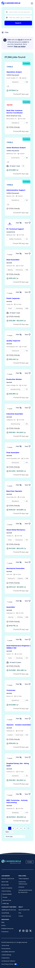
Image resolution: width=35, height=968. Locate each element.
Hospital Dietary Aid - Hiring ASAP (18, 773)
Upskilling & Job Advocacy (8, 909)
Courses (5, 897)
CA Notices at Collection (8, 961)
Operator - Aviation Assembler (18, 733)
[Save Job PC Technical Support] (28, 231)
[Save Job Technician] (28, 693)
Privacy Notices (5, 948)
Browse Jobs (5, 885)
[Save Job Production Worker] (28, 382)
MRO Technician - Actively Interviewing (18, 810)
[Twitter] (30, 931)
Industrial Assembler (18, 423)
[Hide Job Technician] (19, 693)
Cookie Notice (5, 958)
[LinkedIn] (27, 931)
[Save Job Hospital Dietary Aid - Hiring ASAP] (28, 766)
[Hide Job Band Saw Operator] (19, 493)
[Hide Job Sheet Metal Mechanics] (19, 532)
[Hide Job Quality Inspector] (19, 343)
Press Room (4, 931)
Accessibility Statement (8, 951)
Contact (29, 862)
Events (3, 925)
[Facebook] (19, 931)
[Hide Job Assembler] (19, 609)
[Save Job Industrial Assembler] (28, 416)
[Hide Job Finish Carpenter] (19, 301)
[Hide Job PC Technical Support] (19, 231)
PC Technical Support (18, 238)
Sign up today (19, 46)
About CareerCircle (23, 909)
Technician (18, 699)
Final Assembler (18, 461)
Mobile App (6, 903)
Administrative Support (17, 197)
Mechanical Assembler (18, 577)
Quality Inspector (18, 349)
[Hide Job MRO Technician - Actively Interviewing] (19, 803)
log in (20, 40)
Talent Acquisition (23, 878)
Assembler (18, 616)
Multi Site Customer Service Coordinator (17, 113)
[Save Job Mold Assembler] (28, 262)
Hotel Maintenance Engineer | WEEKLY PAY (18, 655)
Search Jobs (4, 881)
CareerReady (5, 913)
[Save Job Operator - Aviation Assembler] (28, 727)
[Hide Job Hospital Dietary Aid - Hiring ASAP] (19, 766)
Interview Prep (7, 900)
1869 (7, 841)
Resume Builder (7, 894)
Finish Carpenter (18, 307)
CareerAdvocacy (6, 916)
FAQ (19, 913)
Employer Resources (7, 928)
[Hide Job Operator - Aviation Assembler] (19, 727)
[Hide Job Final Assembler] (19, 455)
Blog (2, 922)
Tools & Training (6, 891)
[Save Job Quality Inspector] (28, 343)
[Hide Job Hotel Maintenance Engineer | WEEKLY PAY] (19, 648)
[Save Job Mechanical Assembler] (28, 571)
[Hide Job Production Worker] (19, 382)
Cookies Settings (6, 954)
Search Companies (6, 888)
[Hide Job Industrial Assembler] (19, 416)
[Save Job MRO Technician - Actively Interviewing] (28, 803)
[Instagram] (23, 931)
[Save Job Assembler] (28, 609)
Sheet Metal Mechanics (18, 538)
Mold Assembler (18, 268)
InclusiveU (21, 887)
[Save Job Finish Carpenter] (28, 301)
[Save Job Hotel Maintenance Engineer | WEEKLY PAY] (28, 648)
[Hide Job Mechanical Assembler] (19, 571)
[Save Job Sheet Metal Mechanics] (28, 532)
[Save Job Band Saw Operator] (28, 493)
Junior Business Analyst (17, 149)
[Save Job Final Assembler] (28, 455)
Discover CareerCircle (7, 878)
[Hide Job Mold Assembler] (19, 262)
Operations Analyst (17, 72)
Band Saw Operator (18, 500)
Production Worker (18, 388)
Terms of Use (5, 945)
